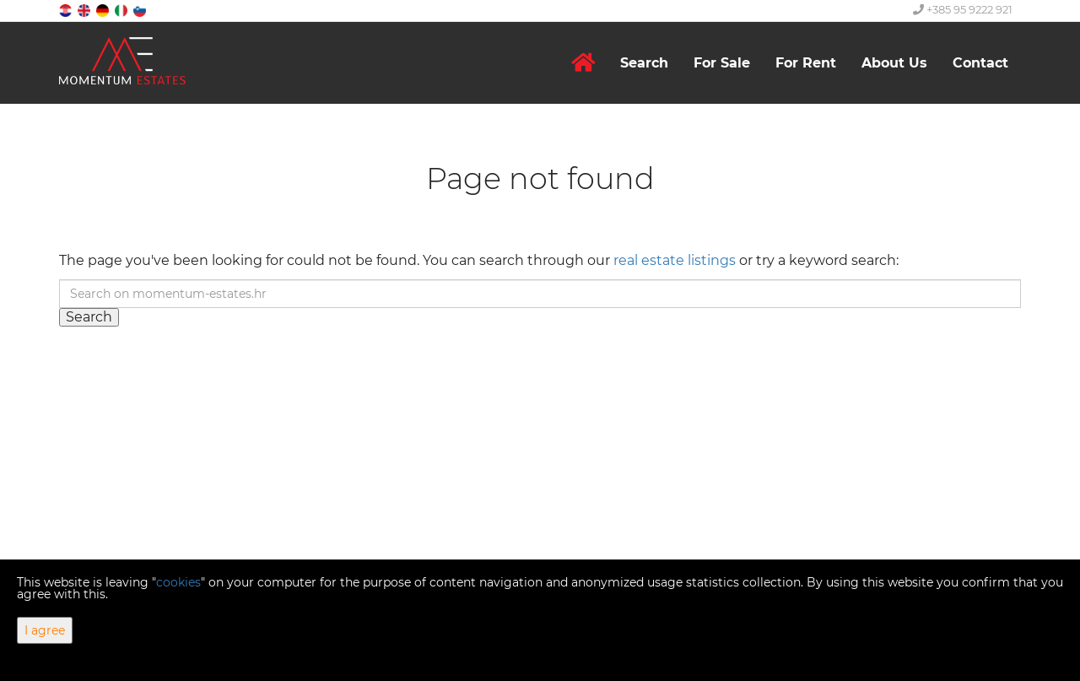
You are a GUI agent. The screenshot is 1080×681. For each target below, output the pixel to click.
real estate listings (674, 260)
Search (644, 63)
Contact (980, 63)
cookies (178, 582)
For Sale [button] (722, 63)
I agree (44, 630)
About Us (894, 63)
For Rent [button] (805, 63)
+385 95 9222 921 (962, 9)
